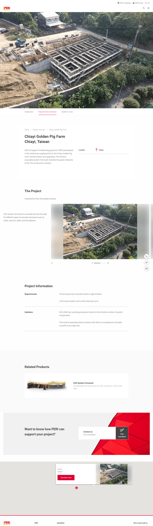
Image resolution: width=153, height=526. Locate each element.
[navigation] (103, 433)
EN (146, 3)
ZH (149, 3)
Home (27, 130)
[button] (76, 488)
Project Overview (39, 130)
